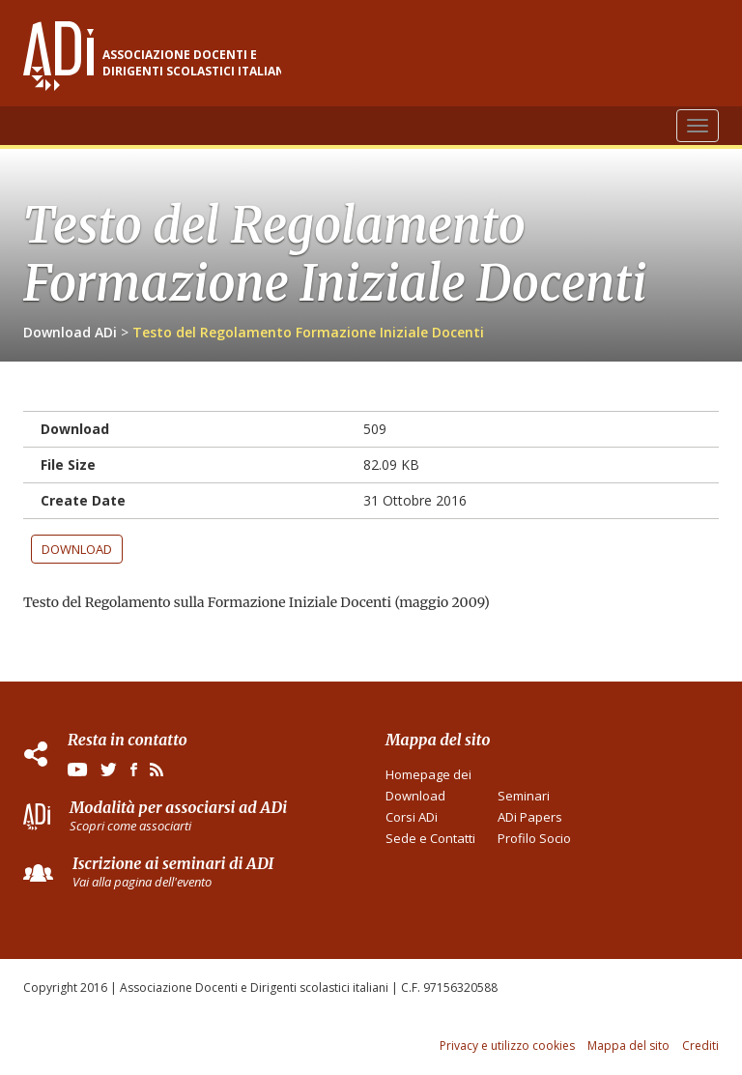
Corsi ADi (411, 817)
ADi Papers (530, 817)
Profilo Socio (534, 838)
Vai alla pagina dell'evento (142, 881)
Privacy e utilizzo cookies (507, 1045)
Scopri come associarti (130, 825)
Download (77, 549)
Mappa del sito (628, 1045)
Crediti (700, 1045)
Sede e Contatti (430, 838)
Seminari (524, 795)
